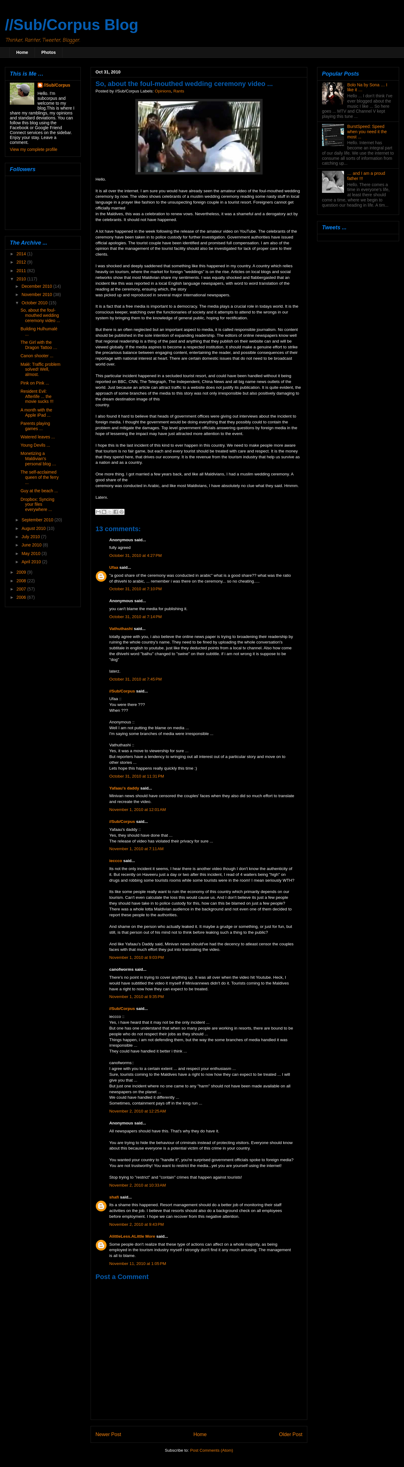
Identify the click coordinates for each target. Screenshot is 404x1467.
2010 (22, 278)
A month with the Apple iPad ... (36, 412)
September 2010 (37, 519)
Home (22, 52)
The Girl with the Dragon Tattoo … (39, 345)
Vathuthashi (121, 628)
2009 (22, 572)
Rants (178, 91)
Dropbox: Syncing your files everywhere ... (37, 504)
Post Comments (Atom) (211, 1450)
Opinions (163, 91)
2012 (22, 262)
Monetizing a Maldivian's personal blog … (38, 458)
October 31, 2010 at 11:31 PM (136, 776)
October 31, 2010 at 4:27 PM (135, 555)
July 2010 (31, 536)
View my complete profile (33, 149)
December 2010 (37, 286)
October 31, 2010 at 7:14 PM (135, 616)
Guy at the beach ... (39, 490)
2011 (22, 270)
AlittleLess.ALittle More (132, 1236)
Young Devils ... (35, 445)
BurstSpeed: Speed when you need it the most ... (367, 131)
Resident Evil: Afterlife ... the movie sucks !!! (37, 396)
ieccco (115, 860)
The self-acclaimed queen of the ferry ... (40, 477)
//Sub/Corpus (122, 691)
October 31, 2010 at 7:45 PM (135, 679)
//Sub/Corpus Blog (71, 24)
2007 (22, 589)
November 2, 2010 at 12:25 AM (137, 1111)
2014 (22, 253)
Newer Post (108, 1434)
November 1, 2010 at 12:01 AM (137, 809)
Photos (48, 52)
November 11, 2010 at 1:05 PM (137, 1263)
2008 (22, 580)
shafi (114, 1197)
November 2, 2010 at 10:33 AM (137, 1185)
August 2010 (34, 528)
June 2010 (32, 544)
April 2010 (31, 561)
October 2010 (35, 302)
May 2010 (31, 553)
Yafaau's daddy (124, 788)
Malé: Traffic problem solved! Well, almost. (40, 369)
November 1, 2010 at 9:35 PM (136, 996)
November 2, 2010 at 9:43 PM (136, 1224)
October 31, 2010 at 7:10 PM (135, 589)
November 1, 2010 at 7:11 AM (136, 848)
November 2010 (37, 294)
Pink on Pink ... (35, 383)
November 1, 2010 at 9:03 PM (136, 957)
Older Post (290, 1434)
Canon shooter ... (37, 355)
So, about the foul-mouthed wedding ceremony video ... (40, 315)
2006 (22, 597)
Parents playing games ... (35, 426)
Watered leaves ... (38, 436)
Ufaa (113, 567)
